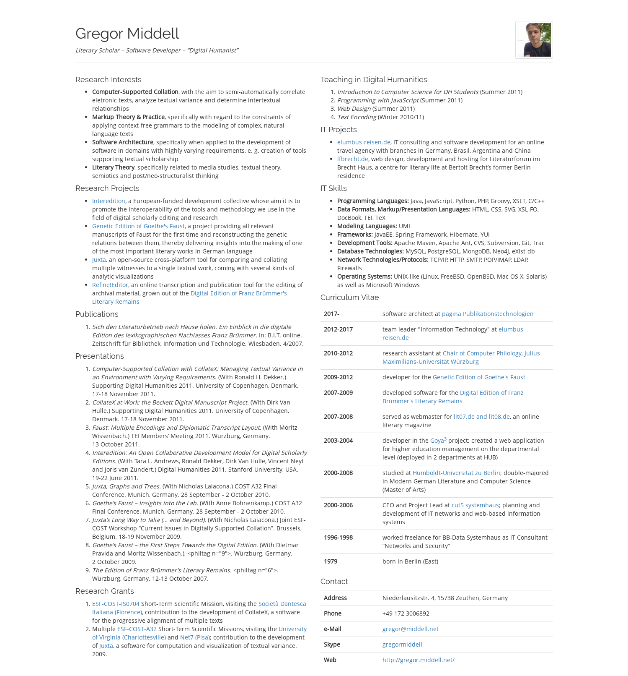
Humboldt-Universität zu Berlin (456, 473)
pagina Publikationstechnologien (488, 314)
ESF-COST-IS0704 (116, 604)
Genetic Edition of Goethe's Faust (138, 226)
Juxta (99, 260)
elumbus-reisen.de (363, 142)
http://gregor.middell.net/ (418, 660)
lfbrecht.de (352, 159)
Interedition (108, 201)
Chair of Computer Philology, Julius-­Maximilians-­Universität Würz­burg (463, 357)
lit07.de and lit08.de (482, 416)
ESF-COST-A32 (137, 629)
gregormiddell (402, 644)
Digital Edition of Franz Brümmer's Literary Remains (453, 397)
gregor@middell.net (410, 629)
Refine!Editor (110, 285)
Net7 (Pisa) (195, 637)
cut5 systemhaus (475, 505)
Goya (438, 440)
